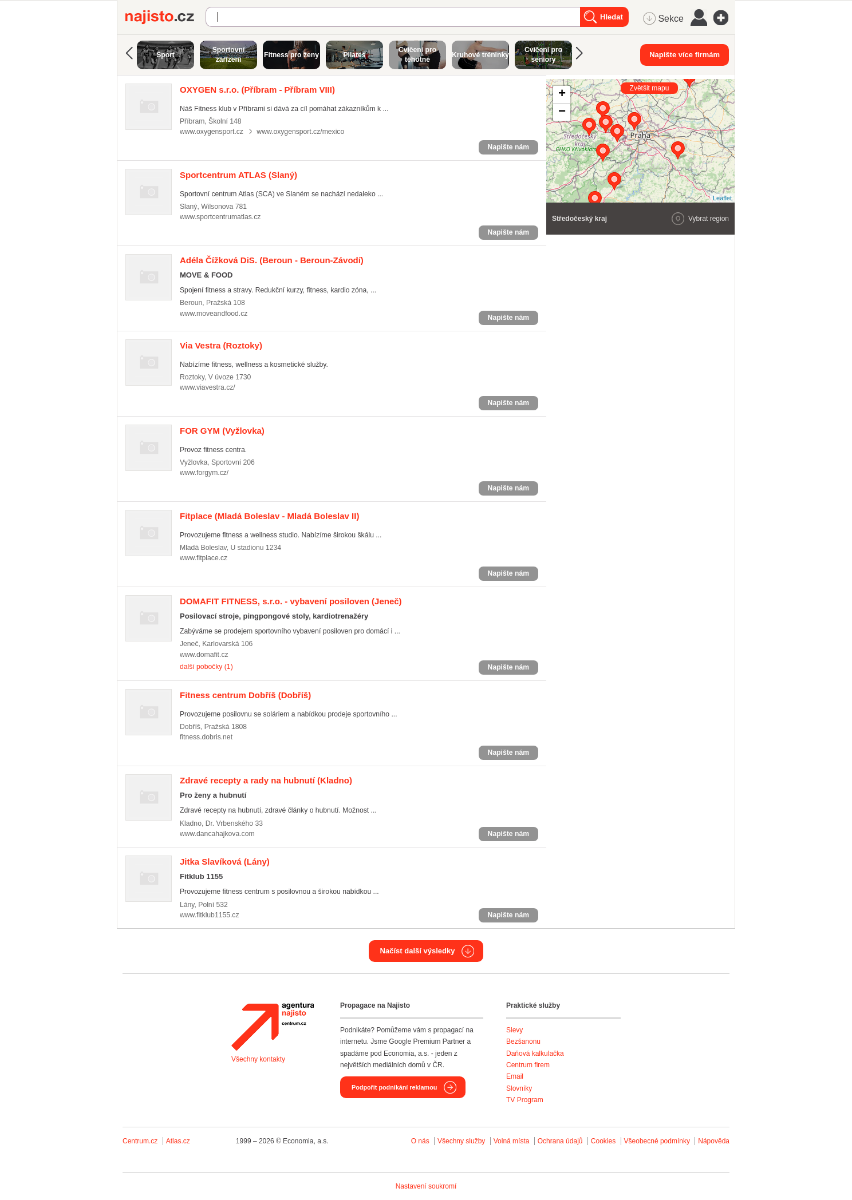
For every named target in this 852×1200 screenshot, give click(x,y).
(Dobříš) (245, 695)
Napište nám (508, 147)
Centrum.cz (140, 1141)
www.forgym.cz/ (204, 473)
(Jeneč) (291, 601)
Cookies (603, 1141)
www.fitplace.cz (203, 558)
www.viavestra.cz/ (207, 387)
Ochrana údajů (560, 1141)
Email (514, 1076)
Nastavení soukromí (426, 1186)
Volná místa (512, 1141)
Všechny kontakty (258, 1059)
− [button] (562, 112)
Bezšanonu (523, 1041)
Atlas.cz (178, 1141)
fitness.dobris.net (206, 737)
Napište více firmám (684, 54)
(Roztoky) (221, 345)
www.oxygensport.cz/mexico (300, 132)
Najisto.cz (165, 17)
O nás (420, 1141)
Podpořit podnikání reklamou (394, 1087)
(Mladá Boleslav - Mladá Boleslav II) (269, 516)
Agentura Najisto (272, 1027)
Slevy (514, 1030)
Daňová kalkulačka (535, 1053)
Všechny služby (462, 1141)
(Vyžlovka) (222, 430)
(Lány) (225, 861)
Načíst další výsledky (417, 950)
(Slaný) (238, 175)
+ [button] (562, 94)
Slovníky (519, 1088)
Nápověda (713, 1141)
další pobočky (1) (206, 667)
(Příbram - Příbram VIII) (257, 89)
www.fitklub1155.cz (209, 915)
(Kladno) (266, 780)
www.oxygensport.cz (211, 132)
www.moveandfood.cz (213, 314)
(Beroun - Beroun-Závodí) (272, 260)
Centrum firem (528, 1065)
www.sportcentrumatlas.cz (220, 217)
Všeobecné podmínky (657, 1141)
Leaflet (722, 198)
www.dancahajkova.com (217, 834)
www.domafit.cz (204, 655)
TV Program (524, 1100)
